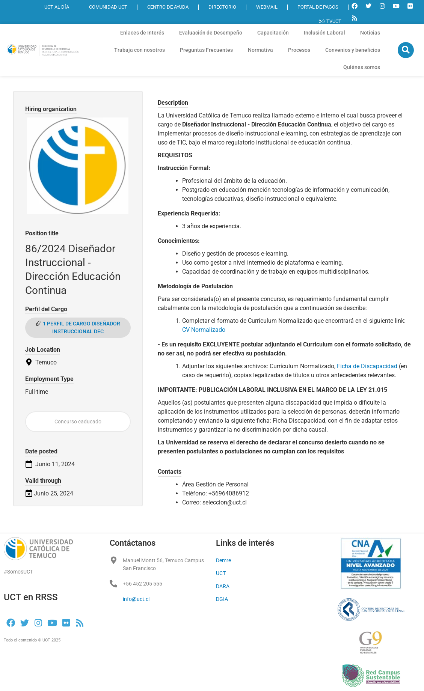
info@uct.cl (136, 599)
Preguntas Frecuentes (206, 50)
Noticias (370, 33)
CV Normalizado (204, 329)
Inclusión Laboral (324, 33)
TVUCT (330, 21)
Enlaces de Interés (142, 33)
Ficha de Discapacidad (367, 366)
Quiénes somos (361, 67)
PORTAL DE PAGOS (317, 7)
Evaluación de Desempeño (210, 33)
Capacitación (273, 33)
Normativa (260, 50)
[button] (406, 50)
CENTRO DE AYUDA (168, 7)
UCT (221, 573)
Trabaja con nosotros (139, 50)
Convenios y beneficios (352, 50)
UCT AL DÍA (56, 7)
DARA (222, 586)
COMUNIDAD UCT (108, 7)
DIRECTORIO (222, 7)
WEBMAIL (267, 7)
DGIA (222, 599)
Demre (223, 560)
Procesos (299, 50)
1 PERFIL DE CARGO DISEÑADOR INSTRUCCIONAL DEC (81, 327)
